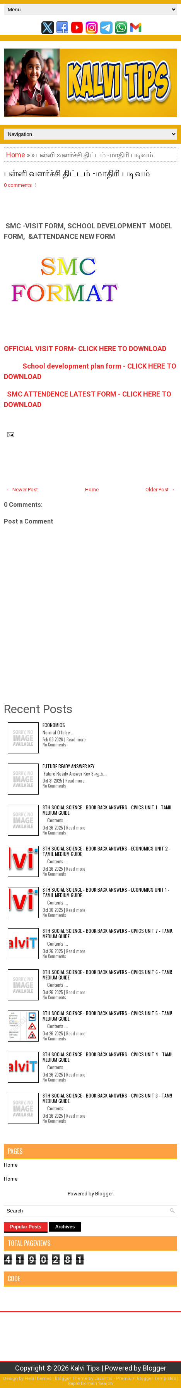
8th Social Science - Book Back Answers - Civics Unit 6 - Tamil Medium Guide (108, 975)
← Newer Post (22, 489)
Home (15, 155)
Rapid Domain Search (90, 1383)
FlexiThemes (38, 1378)
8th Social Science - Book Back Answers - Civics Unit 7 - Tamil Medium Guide (108, 933)
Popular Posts (25, 1227)
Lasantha (103, 1378)
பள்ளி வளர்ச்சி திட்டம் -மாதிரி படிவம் (77, 172)
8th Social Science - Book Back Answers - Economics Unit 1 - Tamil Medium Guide (106, 892)
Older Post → (160, 489)
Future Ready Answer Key (68, 766)
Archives (65, 1227)
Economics (54, 725)
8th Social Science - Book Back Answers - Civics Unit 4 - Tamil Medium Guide (108, 1057)
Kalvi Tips (85, 1368)
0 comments (18, 185)
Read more (76, 739)
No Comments (54, 744)
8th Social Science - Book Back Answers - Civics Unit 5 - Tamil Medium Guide (108, 1016)
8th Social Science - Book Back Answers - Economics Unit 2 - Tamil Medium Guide (107, 851)
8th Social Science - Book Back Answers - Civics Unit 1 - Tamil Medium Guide (107, 810)
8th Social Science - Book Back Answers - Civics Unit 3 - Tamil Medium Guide (108, 1098)
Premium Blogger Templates (146, 1378)
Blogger (104, 1194)
